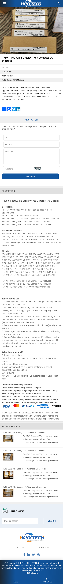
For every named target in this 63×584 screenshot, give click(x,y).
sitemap (29, 573)
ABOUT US (19, 548)
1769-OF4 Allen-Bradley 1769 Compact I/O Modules (24, 451)
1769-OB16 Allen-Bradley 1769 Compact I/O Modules (24, 487)
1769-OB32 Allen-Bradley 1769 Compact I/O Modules (24, 469)
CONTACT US (43, 548)
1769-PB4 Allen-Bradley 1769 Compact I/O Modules (24, 433)
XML (35, 573)
